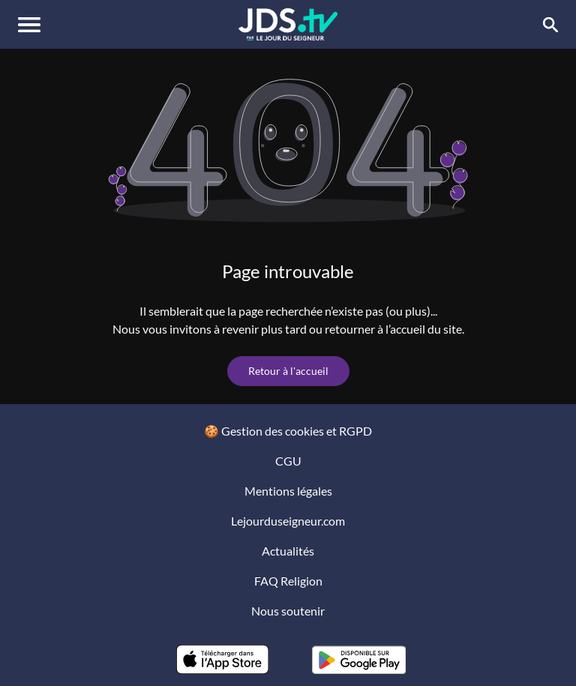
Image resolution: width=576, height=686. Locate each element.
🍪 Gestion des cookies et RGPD (288, 431)
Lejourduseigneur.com (288, 521)
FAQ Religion (288, 581)
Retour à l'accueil (288, 370)
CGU (288, 461)
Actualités (288, 551)
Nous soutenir (288, 611)
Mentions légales (288, 491)
